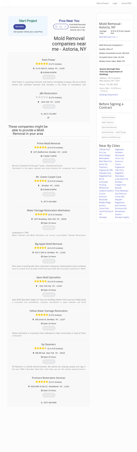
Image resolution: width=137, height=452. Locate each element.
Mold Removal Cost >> (108, 37)
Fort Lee (102, 152)
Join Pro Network (61, 429)
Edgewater (119, 149)
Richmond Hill (121, 208)
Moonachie (119, 155)
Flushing (102, 185)
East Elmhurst (121, 193)
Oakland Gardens (106, 190)
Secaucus (119, 161)
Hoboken (119, 152)
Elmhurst (103, 196)
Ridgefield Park (105, 176)
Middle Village (105, 202)
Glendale (103, 217)
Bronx (101, 179)
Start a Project (102, 3)
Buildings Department (109, 94)
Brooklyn (118, 182)
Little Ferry (119, 170)
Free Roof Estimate (32, 438)
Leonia (118, 164)
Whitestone (104, 187)
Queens (118, 214)
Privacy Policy (97, 432)
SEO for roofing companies (102, 441)
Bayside (118, 187)
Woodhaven (120, 211)
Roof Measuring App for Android (66, 441)
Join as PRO (126, 3)
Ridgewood (119, 202)
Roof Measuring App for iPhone (66, 438)
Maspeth (118, 199)
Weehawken (104, 158)
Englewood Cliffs (106, 170)
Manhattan (119, 176)
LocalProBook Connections (102, 438)
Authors (95, 435)
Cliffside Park (104, 149)
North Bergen (105, 155)
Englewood (119, 167)
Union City (119, 158)
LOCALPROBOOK (20, 3)
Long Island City (121, 179)
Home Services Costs (33, 429)
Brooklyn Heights (122, 217)
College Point (120, 185)
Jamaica (102, 205)
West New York (105, 161)
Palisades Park (105, 173)
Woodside (103, 199)
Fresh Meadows (121, 190)
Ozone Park (104, 208)
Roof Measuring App (62, 435)
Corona (102, 193)
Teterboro (103, 167)
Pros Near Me (30, 432)
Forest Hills (119, 196)
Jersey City (103, 164)
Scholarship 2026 (98, 429)
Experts (57, 432)
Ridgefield (119, 173)
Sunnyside (103, 182)
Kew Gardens (120, 205)
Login (115, 3)
